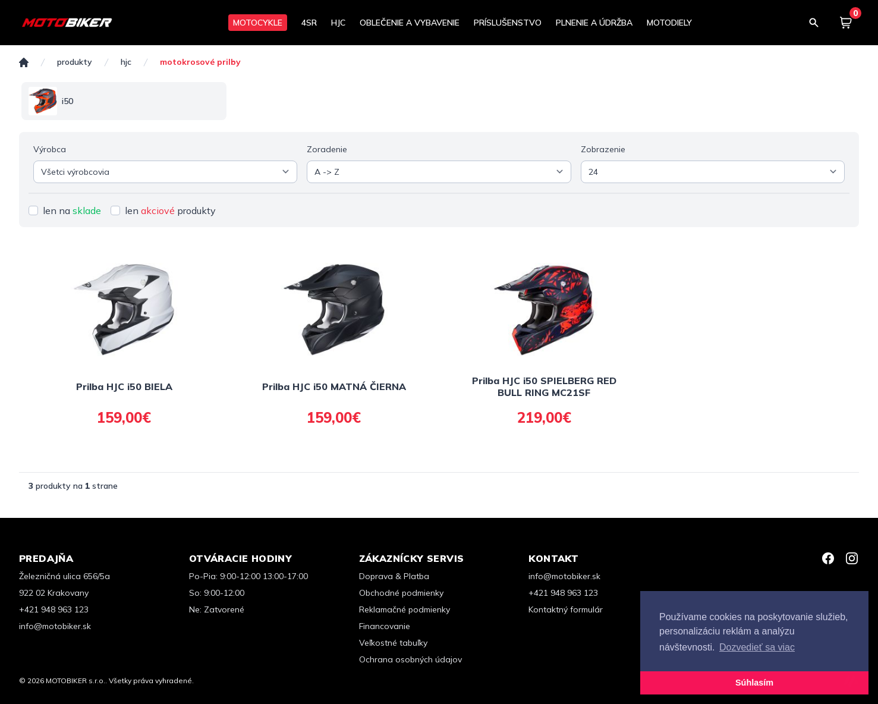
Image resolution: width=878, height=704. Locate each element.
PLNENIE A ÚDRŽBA (594, 22)
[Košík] (846, 23)
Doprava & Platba (394, 576)
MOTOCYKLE (257, 22)
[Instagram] (852, 558)
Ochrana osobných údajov (410, 659)
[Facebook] (828, 558)
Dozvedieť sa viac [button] (757, 647)
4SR (309, 22)
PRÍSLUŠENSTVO (508, 22)
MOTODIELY (669, 22)
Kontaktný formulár (565, 609)
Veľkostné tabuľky (393, 642)
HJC (338, 22)
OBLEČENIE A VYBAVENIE (410, 22)
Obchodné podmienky (401, 592)
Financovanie (384, 626)
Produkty (74, 62)
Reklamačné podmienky (404, 609)
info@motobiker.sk (55, 626)
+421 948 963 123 (54, 609)
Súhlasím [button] (754, 682)
